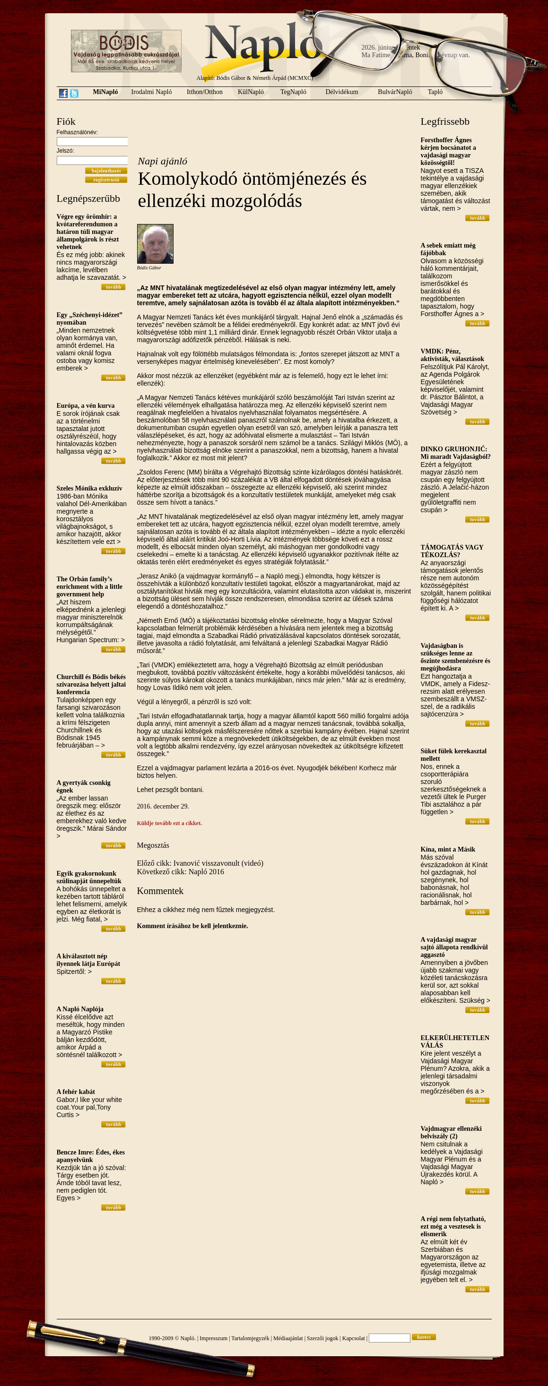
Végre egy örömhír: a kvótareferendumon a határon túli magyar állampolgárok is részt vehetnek (88, 231)
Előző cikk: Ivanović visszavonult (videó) (200, 863)
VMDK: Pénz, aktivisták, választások (453, 355)
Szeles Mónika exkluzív (89, 488)
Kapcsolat (353, 1338)
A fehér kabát (76, 1091)
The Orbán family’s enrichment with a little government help (90, 587)
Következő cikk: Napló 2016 (180, 872)
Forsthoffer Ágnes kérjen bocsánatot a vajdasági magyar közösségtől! (448, 151)
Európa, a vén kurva (86, 405)
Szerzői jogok (322, 1338)
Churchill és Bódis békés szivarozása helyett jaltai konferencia (91, 684)
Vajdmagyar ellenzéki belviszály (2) (451, 1132)
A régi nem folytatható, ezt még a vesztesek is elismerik (453, 1226)
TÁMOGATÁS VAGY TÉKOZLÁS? (452, 551)
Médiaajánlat (288, 1338)
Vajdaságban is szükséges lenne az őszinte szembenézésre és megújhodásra (455, 657)
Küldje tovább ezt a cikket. (169, 823)
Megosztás (153, 845)
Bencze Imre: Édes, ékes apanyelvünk (91, 1156)
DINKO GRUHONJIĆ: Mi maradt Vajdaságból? (456, 453)
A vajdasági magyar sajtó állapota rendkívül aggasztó (454, 947)
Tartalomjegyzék (250, 1338)
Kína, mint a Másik (448, 849)
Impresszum (213, 1338)
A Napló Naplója (80, 1009)
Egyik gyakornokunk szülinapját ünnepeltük (89, 877)
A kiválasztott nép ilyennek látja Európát (89, 960)
